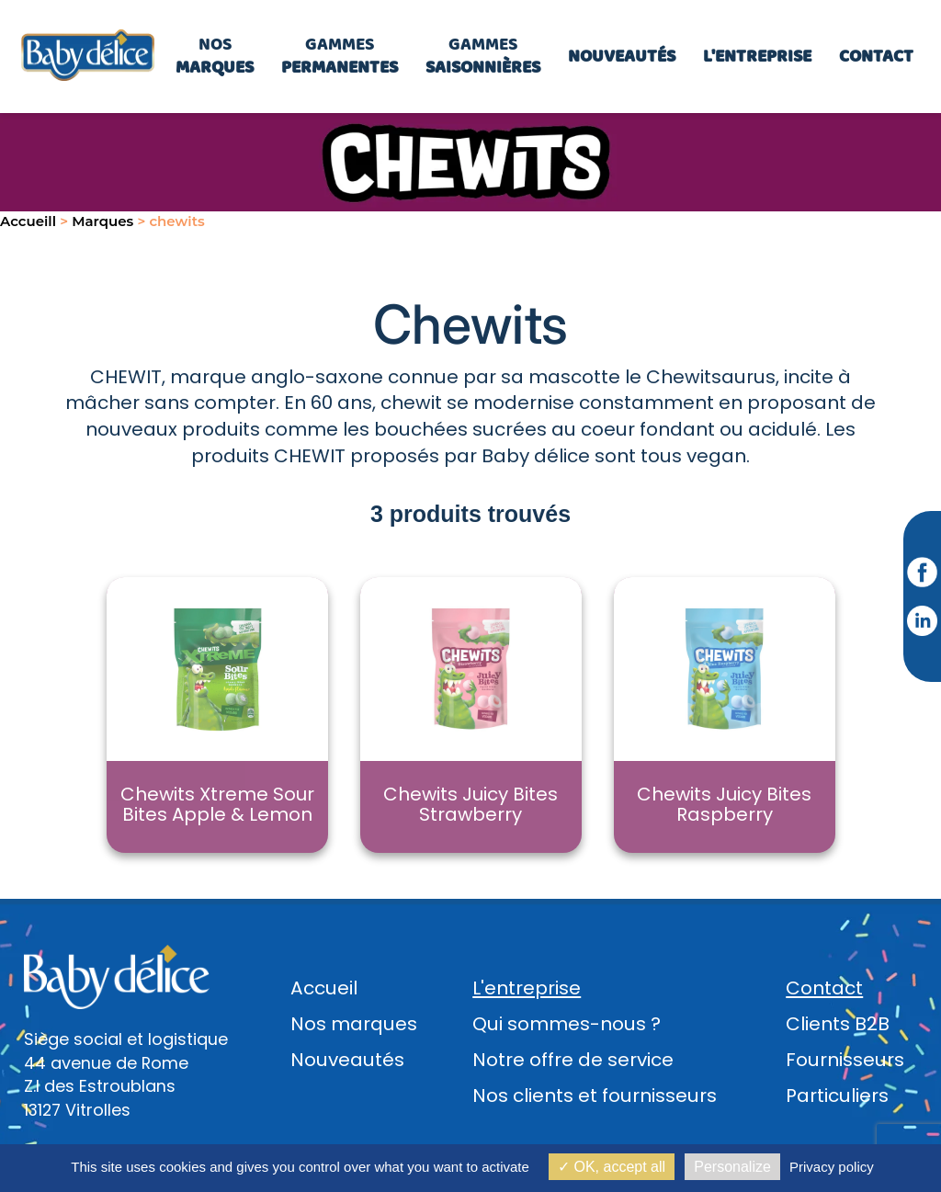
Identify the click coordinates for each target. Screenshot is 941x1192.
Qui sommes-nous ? (566, 1024)
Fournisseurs (845, 1060)
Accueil (323, 988)
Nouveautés (347, 1060)
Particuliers (837, 1095)
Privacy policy (831, 1167)
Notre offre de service (573, 1060)
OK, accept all (611, 1167)
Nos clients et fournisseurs (594, 1095)
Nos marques (353, 1024)
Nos (215, 55)
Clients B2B (838, 1024)
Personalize (732, 1167)
